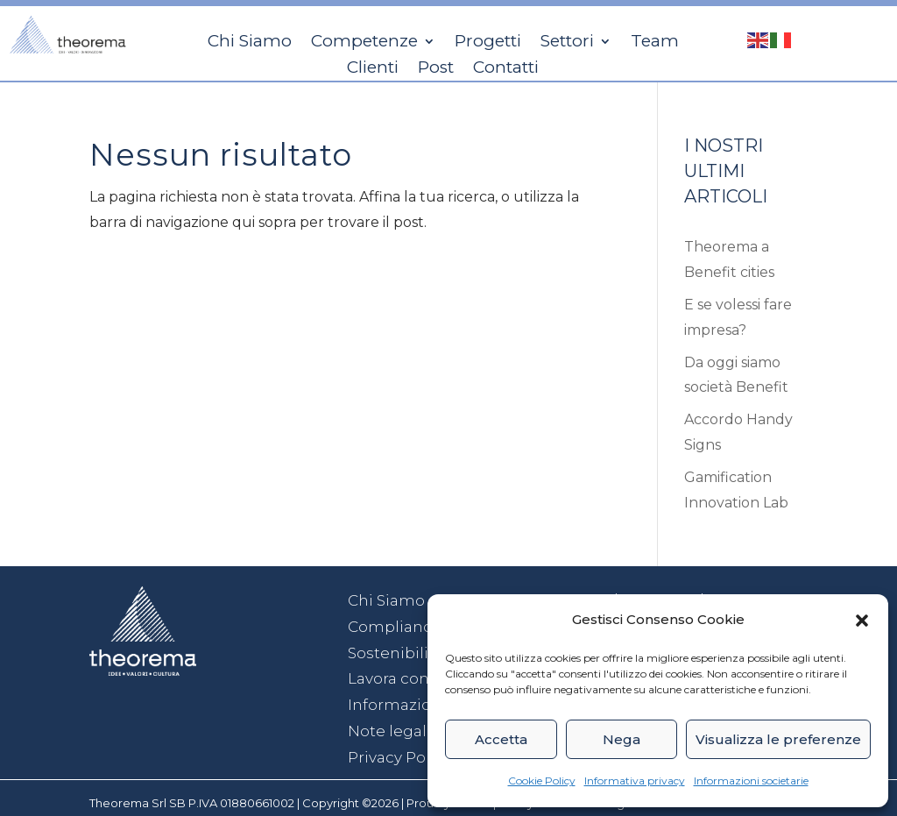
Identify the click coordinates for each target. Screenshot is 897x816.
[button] (862, 620)
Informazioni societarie (751, 780)
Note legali (389, 731)
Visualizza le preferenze (778, 739)
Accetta (501, 739)
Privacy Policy (399, 757)
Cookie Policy (542, 780)
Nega (621, 739)
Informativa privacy (634, 780)
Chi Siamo (386, 600)
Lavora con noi (402, 678)
